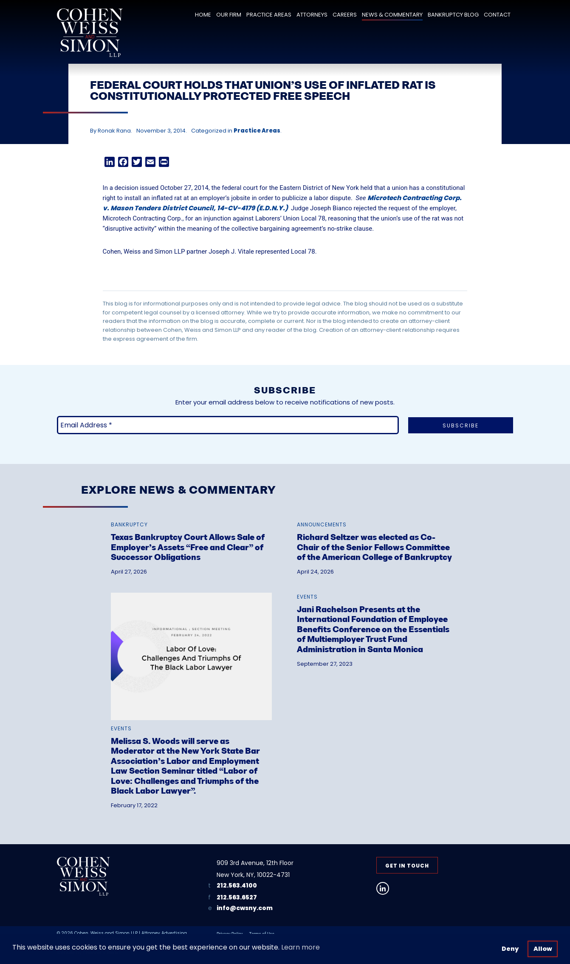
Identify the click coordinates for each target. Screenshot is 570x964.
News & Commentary (392, 15)
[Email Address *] (228, 425)
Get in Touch (407, 865)
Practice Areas (268, 15)
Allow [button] (542, 948)
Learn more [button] (300, 947)
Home (203, 15)
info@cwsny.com (245, 908)
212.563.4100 (237, 885)
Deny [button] (510, 948)
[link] (191, 537)
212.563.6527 (237, 897)
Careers (345, 15)
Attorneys (311, 15)
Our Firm (228, 15)
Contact (497, 15)
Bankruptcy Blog (453, 15)
